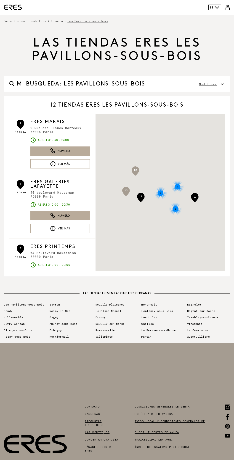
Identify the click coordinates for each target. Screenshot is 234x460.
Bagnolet (194, 304)
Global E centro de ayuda (157, 432)
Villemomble (13, 317)
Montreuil (149, 304)
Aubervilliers (198, 336)
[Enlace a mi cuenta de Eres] (227, 7)
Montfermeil (59, 336)
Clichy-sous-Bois (18, 330)
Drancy (101, 317)
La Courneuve (197, 330)
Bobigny (56, 330)
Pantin (146, 336)
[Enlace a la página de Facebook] (227, 417)
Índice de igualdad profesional (162, 446)
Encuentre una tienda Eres (25, 20)
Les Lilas (149, 317)
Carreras (92, 413)
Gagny (54, 317)
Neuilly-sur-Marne (110, 323)
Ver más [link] (60, 164)
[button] (194, 197)
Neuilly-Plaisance (110, 304)
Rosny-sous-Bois (17, 336)
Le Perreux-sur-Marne (158, 330)
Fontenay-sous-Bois (157, 310)
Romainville (105, 330)
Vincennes (194, 323)
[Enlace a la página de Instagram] (227, 407)
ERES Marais (47, 122)
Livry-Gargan (14, 323)
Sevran (55, 304)
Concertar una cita (101, 439)
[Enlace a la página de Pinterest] (227, 426)
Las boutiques (97, 432)
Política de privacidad (155, 413)
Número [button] (60, 151)
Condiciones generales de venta (162, 406)
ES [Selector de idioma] (215, 7)
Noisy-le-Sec (60, 310)
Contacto (92, 406)
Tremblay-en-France (202, 317)
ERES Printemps (53, 247)
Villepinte (104, 336)
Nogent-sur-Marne (201, 310)
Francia (57, 20)
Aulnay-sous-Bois (64, 323)
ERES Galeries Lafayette (50, 184)
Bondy (8, 310)
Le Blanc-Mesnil (109, 310)
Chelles (147, 323)
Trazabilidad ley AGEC (154, 439)
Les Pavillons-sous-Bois (87, 20)
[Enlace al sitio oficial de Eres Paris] (13, 7)
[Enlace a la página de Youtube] (227, 435)
